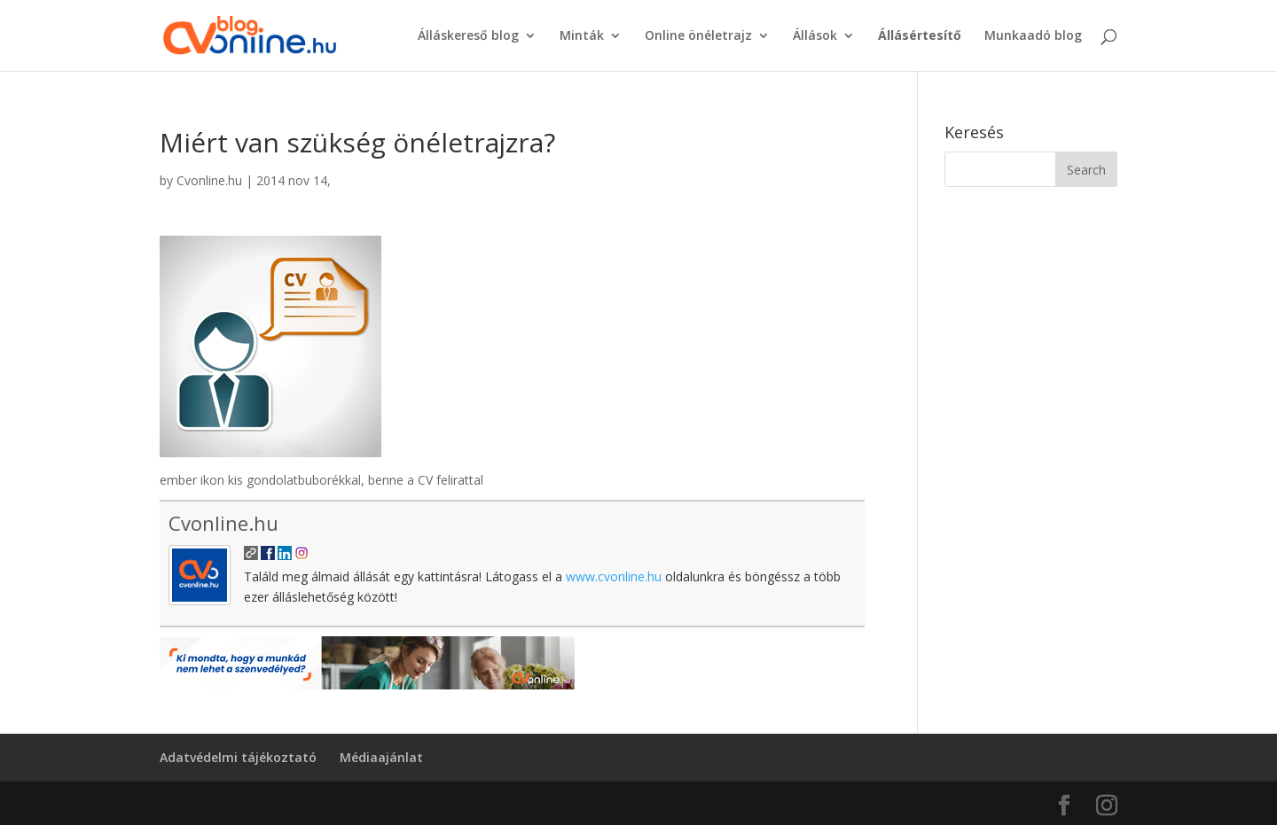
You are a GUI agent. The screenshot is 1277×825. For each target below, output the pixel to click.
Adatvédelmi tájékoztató (238, 757)
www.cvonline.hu (614, 576)
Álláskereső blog (468, 36)
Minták (582, 36)
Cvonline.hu (209, 180)
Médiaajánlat (381, 757)
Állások (815, 36)
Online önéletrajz (698, 36)
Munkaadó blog (1033, 36)
